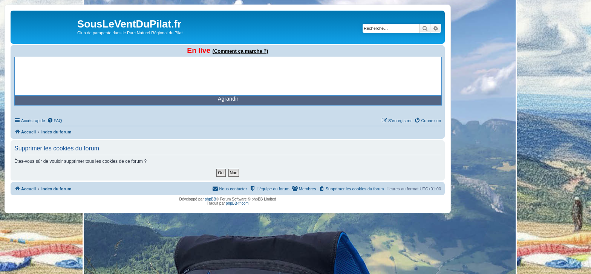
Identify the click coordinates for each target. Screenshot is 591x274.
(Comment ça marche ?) (240, 51)
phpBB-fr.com (237, 203)
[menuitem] (54, 120)
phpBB (210, 199)
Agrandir (228, 99)
